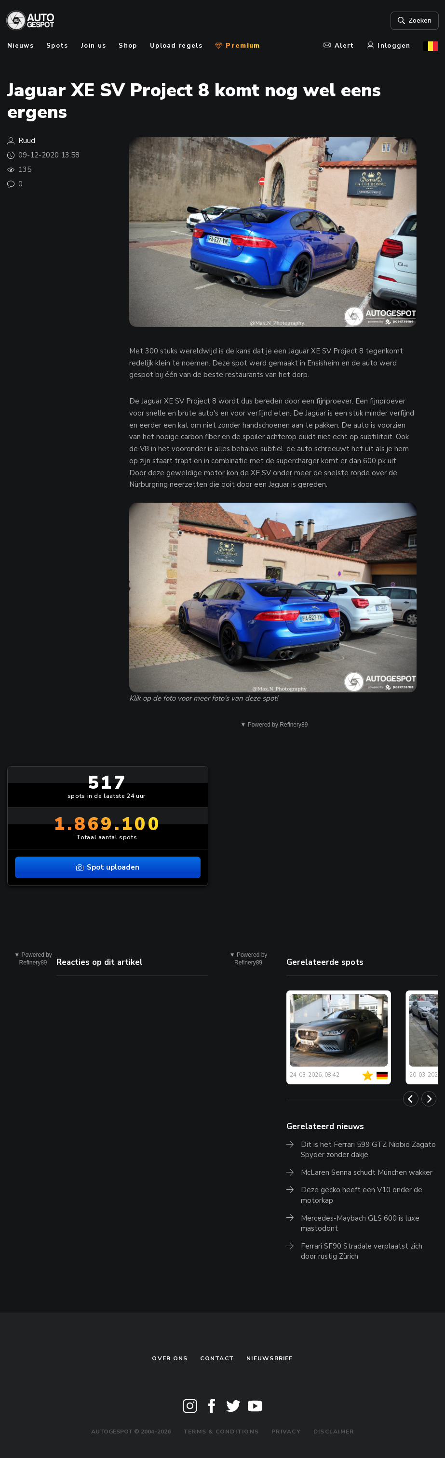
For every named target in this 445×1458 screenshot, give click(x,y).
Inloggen (389, 45)
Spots (57, 45)
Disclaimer (333, 1431)
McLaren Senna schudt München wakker (366, 1172)
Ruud (26, 140)
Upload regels (176, 45)
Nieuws (20, 45)
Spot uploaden (108, 867)
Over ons (170, 1358)
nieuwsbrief (269, 1358)
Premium (237, 45)
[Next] (429, 1099)
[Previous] (411, 1099)
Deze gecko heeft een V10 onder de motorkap (361, 1195)
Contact (217, 1358)
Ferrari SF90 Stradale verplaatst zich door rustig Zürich (361, 1251)
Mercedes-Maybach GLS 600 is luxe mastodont (360, 1223)
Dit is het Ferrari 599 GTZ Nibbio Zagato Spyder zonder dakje (368, 1150)
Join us (93, 45)
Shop (128, 45)
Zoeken (412, 21)
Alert (339, 45)
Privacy (286, 1431)
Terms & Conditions (221, 1431)
